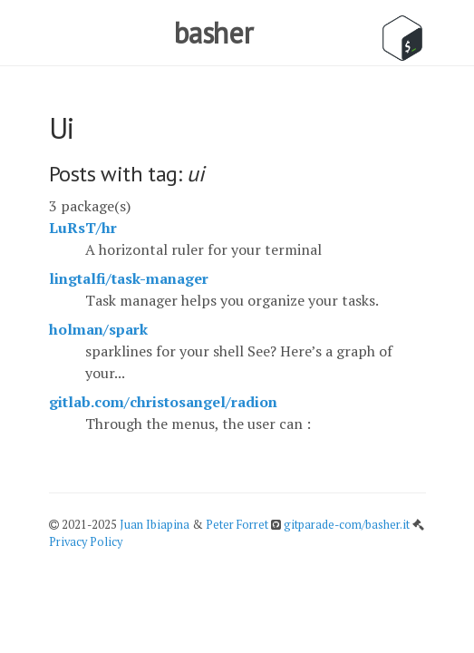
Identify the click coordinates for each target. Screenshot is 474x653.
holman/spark (98, 329)
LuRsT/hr (83, 228)
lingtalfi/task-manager (128, 278)
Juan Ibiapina (154, 524)
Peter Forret (237, 524)
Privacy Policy (85, 542)
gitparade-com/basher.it (348, 524)
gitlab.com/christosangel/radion (163, 402)
